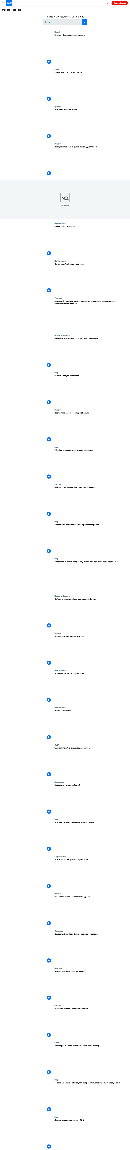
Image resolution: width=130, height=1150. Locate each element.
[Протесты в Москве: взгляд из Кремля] (91, 427)
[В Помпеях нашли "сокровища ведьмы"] (91, 911)
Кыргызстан (60, 856)
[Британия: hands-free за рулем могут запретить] (91, 352)
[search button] (84, 22)
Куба (56, 69)
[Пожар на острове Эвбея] (91, 124)
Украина (58, 298)
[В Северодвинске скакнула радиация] (91, 1022)
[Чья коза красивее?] (91, 725)
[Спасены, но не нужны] (91, 241)
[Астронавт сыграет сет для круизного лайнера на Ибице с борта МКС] (91, 576)
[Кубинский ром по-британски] (91, 86)
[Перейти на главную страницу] (9, 3)
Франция (58, 931)
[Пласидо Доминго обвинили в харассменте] (91, 836)
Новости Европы (62, 335)
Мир (56, 373)
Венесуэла (59, 782)
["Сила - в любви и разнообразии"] (91, 985)
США (56, 745)
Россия (57, 144)
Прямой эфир (120, 3)
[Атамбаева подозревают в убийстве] (91, 874)
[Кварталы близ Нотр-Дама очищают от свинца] (91, 948)
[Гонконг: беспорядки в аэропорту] (91, 49)
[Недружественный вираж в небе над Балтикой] (91, 161)
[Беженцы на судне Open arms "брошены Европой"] (91, 539)
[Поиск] (65, 22)
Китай (57, 32)
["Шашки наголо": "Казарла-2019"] (91, 687)
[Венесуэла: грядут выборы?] (91, 799)
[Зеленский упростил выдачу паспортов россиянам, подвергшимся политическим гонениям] (91, 315)
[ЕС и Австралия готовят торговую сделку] (91, 464)
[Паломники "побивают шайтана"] (91, 278)
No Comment (60, 224)
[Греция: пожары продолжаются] (91, 650)
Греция (57, 106)
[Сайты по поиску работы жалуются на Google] (91, 613)
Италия (57, 894)
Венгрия (58, 968)
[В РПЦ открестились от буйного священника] (91, 501)
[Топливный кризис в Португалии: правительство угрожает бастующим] (91, 1097)
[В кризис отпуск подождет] (91, 390)
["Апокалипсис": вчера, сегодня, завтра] (91, 762)
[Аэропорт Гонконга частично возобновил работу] (91, 1060)
